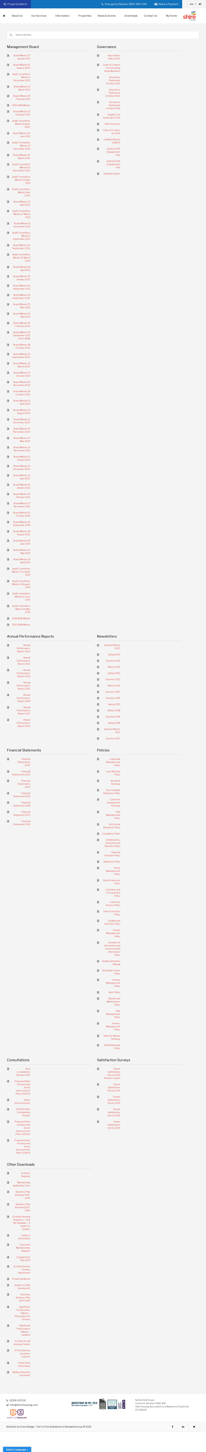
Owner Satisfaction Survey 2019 (113, 1087)
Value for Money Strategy (111, 1037)
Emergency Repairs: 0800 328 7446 (124, 4)
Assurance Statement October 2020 (112, 92)
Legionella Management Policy (113, 762)
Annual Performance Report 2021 (23, 660)
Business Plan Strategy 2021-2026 (22, 1194)
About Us (19, 15)
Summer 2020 (112, 691)
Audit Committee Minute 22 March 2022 (21, 257)
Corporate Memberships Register (23, 1247)
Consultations (18, 1060)
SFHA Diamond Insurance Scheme (22, 1353)
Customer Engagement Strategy (113, 802)
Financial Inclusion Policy (112, 854)
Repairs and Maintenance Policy (113, 1001)
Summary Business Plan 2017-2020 (23, 1297)
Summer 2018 (113, 716)
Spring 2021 (114, 654)
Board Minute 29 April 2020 (21, 402)
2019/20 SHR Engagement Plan (113, 164)
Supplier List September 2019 (111, 116)
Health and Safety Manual (111, 963)
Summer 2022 (113, 679)
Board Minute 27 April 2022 (21, 203)
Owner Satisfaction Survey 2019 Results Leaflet (112, 1073)
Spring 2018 (114, 723)
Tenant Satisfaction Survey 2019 (113, 1099)
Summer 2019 (113, 698)
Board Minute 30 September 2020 (21, 247)
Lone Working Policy (113, 773)
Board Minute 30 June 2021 (21, 135)
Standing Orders (111, 173)
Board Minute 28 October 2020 (21, 346)
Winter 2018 (113, 710)
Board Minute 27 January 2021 (21, 57)
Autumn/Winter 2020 (112, 647)
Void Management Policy (113, 815)
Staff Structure (112, 124)
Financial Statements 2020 (24, 762)
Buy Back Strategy (115, 782)
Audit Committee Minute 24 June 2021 (21, 179)
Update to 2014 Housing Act (22, 1286)
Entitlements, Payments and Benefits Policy (112, 843)
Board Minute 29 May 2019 (21, 551)
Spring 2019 (114, 704)
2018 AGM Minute (21, 618)
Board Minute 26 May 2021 (21, 315)
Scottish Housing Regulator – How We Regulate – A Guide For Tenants (21, 1222)
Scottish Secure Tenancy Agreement (21, 1269)
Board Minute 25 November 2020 (21, 383)
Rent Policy (114, 992)
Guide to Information (24, 1237)
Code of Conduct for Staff (111, 132)
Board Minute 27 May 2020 (21, 439)
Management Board (23, 47)
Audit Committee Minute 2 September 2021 (21, 235)
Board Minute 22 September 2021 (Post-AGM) (21, 335)
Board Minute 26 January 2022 (21, 486)
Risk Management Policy (113, 1014)
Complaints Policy (111, 833)
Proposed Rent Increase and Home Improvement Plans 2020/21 (22, 1087)
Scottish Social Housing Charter (21, 1342)
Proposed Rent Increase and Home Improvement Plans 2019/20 (22, 1127)
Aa (194, 4)
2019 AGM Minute (21, 105)
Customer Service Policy (113, 903)
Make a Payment (166, 4)
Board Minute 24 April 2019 (21, 561)
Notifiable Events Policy (111, 972)
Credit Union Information (24, 1364)
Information (64, 15)
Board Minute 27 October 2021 (21, 374)
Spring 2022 (114, 673)
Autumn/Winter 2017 (112, 731)
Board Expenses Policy (111, 882)
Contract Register (25, 1175)
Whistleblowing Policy (112, 1047)
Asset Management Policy (113, 871)
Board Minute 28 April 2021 (21, 268)
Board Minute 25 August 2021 (21, 411)
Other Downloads (21, 1164)
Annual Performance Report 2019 (23, 685)
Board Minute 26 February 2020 (21, 324)
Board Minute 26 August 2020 (21, 66)
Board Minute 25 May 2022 (21, 306)
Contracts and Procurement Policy (112, 892)
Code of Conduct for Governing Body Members (111, 67)
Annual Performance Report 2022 (23, 673)
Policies (103, 750)
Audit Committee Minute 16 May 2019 (21, 609)
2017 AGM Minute (21, 624)
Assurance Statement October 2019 (113, 105)
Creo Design (27, 1426)
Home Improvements (22, 1101)
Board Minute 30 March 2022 (21, 156)
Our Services (40, 15)
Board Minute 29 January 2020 (21, 278)
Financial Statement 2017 (21, 813)
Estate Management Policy (113, 933)
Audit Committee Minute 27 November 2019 (21, 145)
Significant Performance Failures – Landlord (23, 1330)
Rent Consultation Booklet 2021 (23, 1071)
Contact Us (152, 15)
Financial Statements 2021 (21, 773)
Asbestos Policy (111, 861)
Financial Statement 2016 (21, 823)
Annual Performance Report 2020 (23, 648)
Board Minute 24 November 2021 (21, 449)
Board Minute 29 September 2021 (21, 287)
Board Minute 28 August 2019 (21, 533)
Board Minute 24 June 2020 (21, 477)
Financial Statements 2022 (24, 783)
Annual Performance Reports (30, 636)
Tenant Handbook (21, 1279)
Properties (84, 15)
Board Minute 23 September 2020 (21, 296)
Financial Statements (24, 750)
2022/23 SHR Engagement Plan (113, 151)
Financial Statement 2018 (21, 804)
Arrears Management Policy (113, 982)
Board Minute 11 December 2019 (21, 225)
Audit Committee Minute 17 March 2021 (21, 214)
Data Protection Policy (111, 913)
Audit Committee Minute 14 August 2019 (21, 584)
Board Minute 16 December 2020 (21, 421)
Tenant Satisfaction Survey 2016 (113, 1112)
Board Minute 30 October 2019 (21, 514)
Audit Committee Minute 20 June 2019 (21, 596)
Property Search (15, 4)
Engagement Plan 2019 (23, 1258)
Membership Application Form (21, 1184)
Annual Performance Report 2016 (23, 722)
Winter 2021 (114, 667)
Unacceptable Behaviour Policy (111, 792)
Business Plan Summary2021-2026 (22, 1207)
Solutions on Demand (62, 1426)
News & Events (108, 15)
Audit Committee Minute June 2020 (21, 192)
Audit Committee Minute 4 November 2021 (21, 77)
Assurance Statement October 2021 (113, 80)
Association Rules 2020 (114, 57)
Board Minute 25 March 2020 (21, 365)
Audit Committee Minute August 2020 (21, 123)
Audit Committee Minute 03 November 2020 (21, 167)
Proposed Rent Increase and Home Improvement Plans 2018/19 (22, 1146)
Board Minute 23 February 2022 (21, 113)
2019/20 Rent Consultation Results (23, 1112)
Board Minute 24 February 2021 (21, 97)
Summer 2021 (113, 660)
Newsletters (107, 636)
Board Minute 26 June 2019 (21, 542)
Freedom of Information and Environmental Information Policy (112, 948)
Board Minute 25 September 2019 (21, 523)
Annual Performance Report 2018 (23, 698)
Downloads (131, 15)
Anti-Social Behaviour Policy (111, 826)
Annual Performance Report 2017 (23, 710)
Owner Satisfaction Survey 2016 (113, 1124)
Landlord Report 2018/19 (112, 141)
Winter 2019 (113, 685)
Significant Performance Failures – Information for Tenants (22, 1313)
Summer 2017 (113, 738)
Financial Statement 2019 (21, 795)
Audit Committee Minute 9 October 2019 (21, 571)
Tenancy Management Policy (113, 1026)
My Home (171, 15)
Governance (106, 47)
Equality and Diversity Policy (112, 922)
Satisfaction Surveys (113, 1060)
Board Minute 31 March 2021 (22, 88)
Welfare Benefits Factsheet (21, 1374)
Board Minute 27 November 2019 (21, 505)
